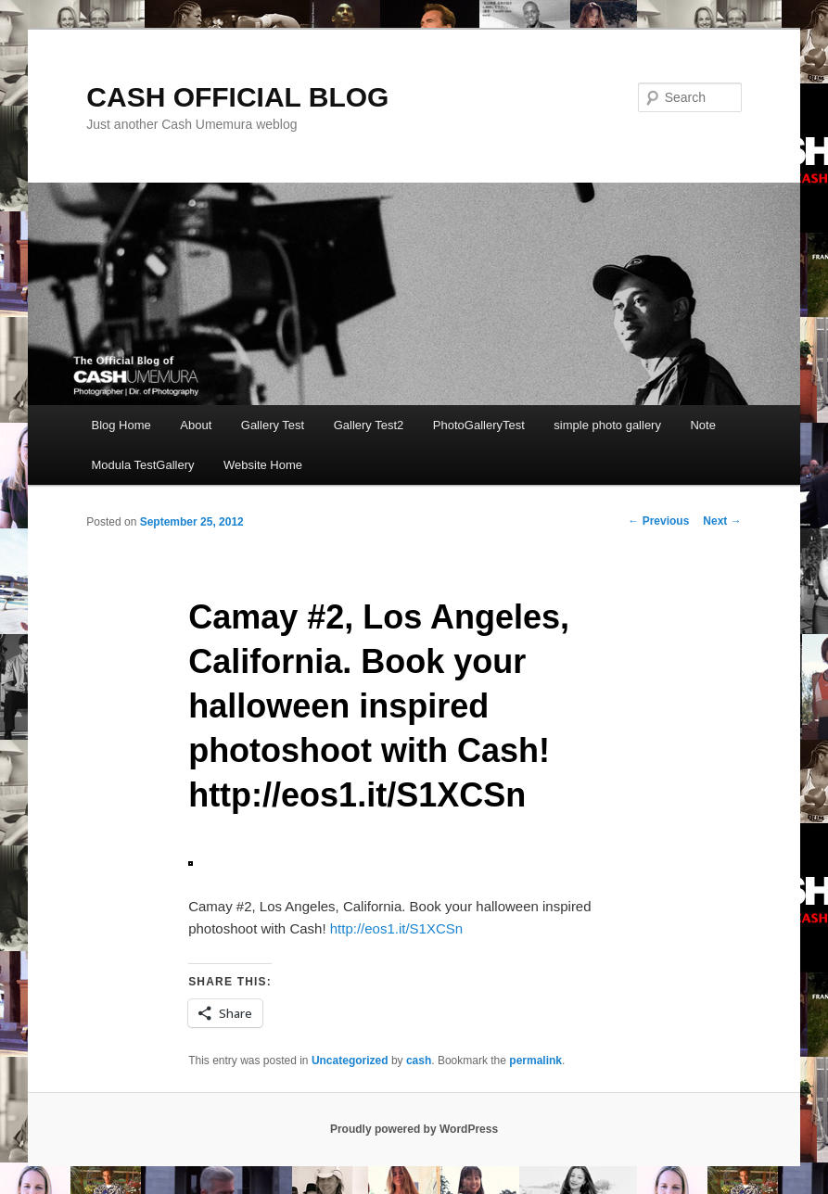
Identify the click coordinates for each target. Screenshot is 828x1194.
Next (722, 520)
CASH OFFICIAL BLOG (237, 97)
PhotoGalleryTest (479, 425)
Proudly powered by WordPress (414, 1129)
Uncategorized (350, 1060)
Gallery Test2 (369, 425)
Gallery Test (272, 425)
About (195, 425)
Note (702, 425)
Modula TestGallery (142, 465)
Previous (658, 520)
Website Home (262, 465)
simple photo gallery (607, 425)
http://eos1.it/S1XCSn (396, 928)
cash (418, 1060)
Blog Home (120, 425)
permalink (535, 1060)
